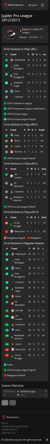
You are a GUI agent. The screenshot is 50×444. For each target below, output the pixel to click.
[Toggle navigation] (42, 5)
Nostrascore (13, 5)
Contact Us (8, 432)
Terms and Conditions (15, 426)
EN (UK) (32, 5)
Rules (5, 423)
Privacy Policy (10, 429)
